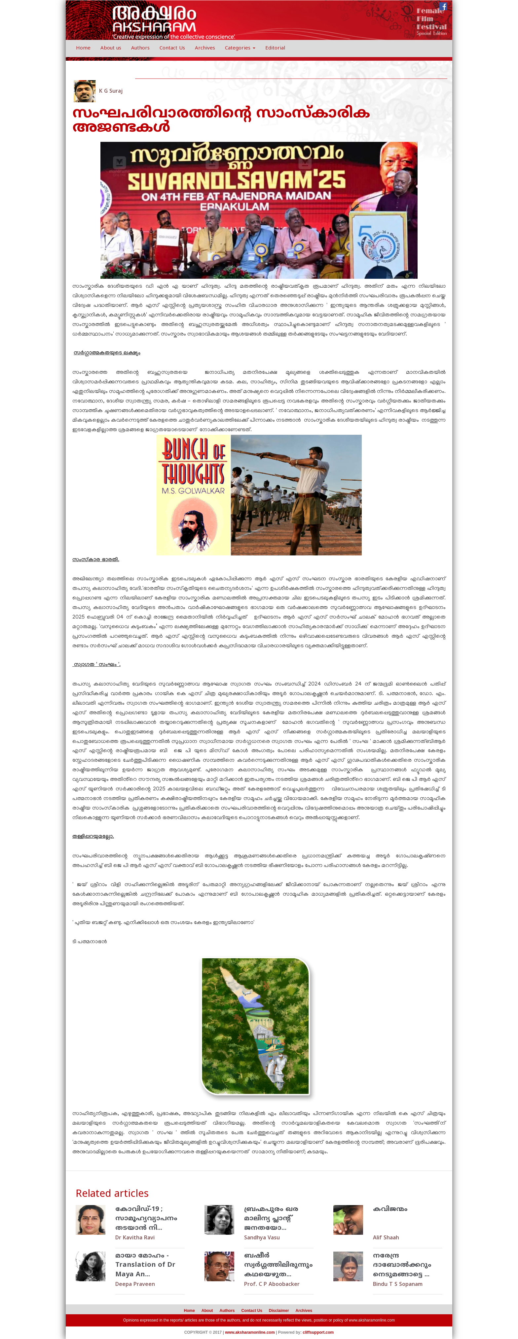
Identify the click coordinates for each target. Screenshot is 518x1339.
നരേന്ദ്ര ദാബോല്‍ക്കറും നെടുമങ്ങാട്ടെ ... (402, 1265)
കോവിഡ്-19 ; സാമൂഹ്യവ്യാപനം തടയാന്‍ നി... (146, 1218)
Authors (140, 48)
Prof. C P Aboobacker (272, 1284)
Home (83, 48)
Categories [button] (240, 48)
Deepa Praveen (135, 1284)
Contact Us (172, 48)
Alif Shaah (386, 1238)
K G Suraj (111, 91)
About (207, 1310)
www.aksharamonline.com (372, 1320)
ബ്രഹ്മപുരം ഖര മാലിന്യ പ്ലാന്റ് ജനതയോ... (271, 1218)
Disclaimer (279, 1310)
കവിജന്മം (390, 1209)
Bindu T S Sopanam (398, 1284)
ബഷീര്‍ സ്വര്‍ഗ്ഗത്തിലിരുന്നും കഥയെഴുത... (278, 1265)
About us (110, 48)
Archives (205, 48)
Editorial (275, 48)
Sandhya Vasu (262, 1238)
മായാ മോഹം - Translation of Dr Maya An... (145, 1265)
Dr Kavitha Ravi (135, 1238)
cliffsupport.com (318, 1332)
